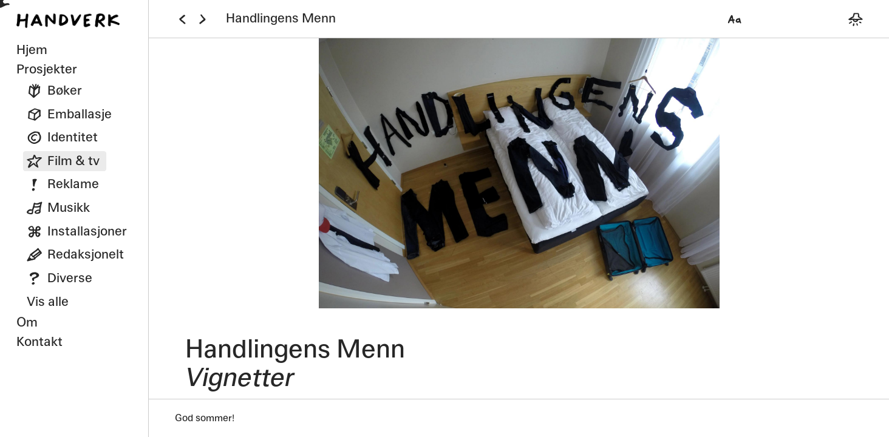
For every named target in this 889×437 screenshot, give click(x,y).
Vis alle (48, 301)
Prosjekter (46, 69)
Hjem (31, 49)
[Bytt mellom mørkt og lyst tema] (855, 19)
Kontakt (39, 341)
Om (27, 322)
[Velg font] (734, 19)
